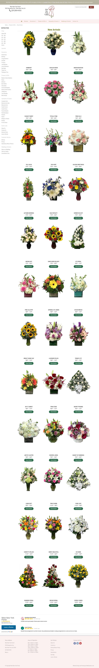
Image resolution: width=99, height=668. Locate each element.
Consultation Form (5, 153)
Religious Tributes (5, 118)
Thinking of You (5, 72)
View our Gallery (5, 151)
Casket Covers (5, 107)
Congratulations (5, 58)
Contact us (53, 645)
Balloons (3, 81)
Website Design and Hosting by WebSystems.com (83, 665)
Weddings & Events (66, 21)
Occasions (32, 21)
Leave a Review (5, 134)
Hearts (3, 116)
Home (6, 25)
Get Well (3, 60)
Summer (26, 21)
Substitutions (53, 652)
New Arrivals (4, 95)
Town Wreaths (5, 93)
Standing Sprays (5, 112)
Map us (6, 652)
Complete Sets (5, 101)
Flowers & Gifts (42, 21)
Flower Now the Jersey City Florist (60, 2)
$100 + (3, 45)
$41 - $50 (3, 35)
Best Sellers (4, 83)
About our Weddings (6, 149)
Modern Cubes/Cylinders (7, 78)
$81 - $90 (3, 43)
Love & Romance (5, 66)
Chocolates (4, 85)
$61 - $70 (3, 39)
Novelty (3, 120)
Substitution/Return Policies (8, 143)
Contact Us (75, 21)
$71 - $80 (3, 41)
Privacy (3, 141)
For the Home (4, 122)
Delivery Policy (5, 132)
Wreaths (3, 114)
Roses (3, 80)
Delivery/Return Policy (55, 647)
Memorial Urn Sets (5, 103)
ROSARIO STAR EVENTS (30, 617)
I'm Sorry (3, 62)
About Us (3, 128)
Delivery (3, 139)
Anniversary (4, 54)
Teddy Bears (4, 91)
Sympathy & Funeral (53, 21)
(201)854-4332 (15, 10)
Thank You (4, 70)
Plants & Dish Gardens (6, 89)
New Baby (4, 68)
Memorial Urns (5, 105)
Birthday (3, 56)
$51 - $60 (3, 37)
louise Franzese (28, 627)
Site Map (52, 654)
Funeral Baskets (5, 111)
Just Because (4, 64)
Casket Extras (4, 109)
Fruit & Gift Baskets (6, 87)
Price (3, 31)
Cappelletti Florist (47, 2)
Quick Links (4, 126)
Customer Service (6, 137)
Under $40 (4, 33)
